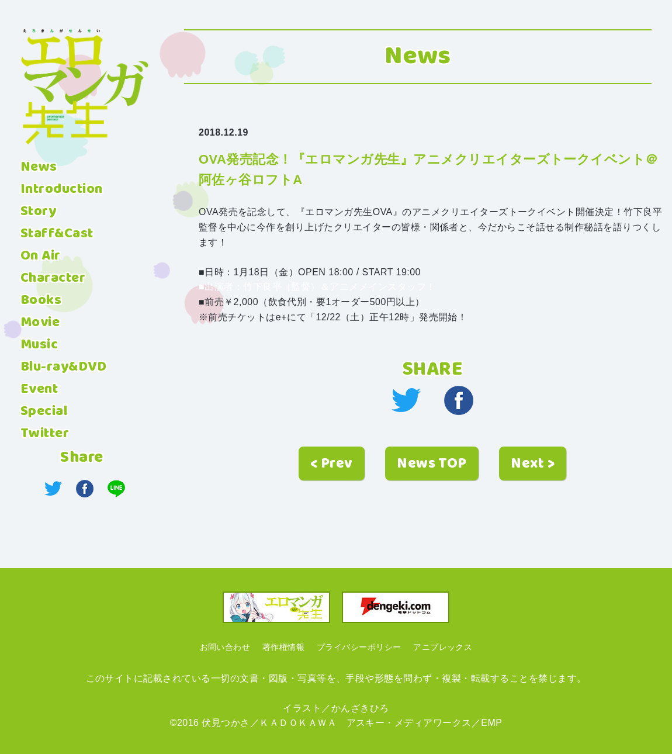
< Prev (331, 463)
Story (38, 211)
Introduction (61, 189)
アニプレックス (442, 647)
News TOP (432, 463)
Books (40, 300)
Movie (40, 323)
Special (43, 411)
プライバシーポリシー (359, 647)
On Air (40, 256)
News (38, 167)
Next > (533, 463)
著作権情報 (283, 647)
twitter (406, 400)
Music (39, 345)
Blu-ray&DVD (63, 367)
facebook (458, 400)
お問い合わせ (225, 647)
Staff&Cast (56, 234)
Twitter (44, 434)
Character (52, 278)
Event (39, 389)
